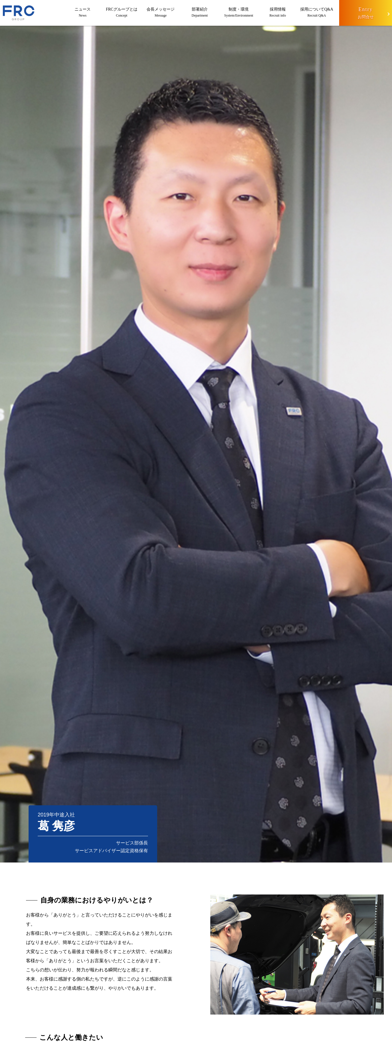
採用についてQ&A (316, 13)
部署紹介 (199, 13)
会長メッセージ (160, 13)
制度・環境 (238, 13)
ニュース (82, 13)
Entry (365, 14)
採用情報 (277, 13)
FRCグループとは (121, 13)
